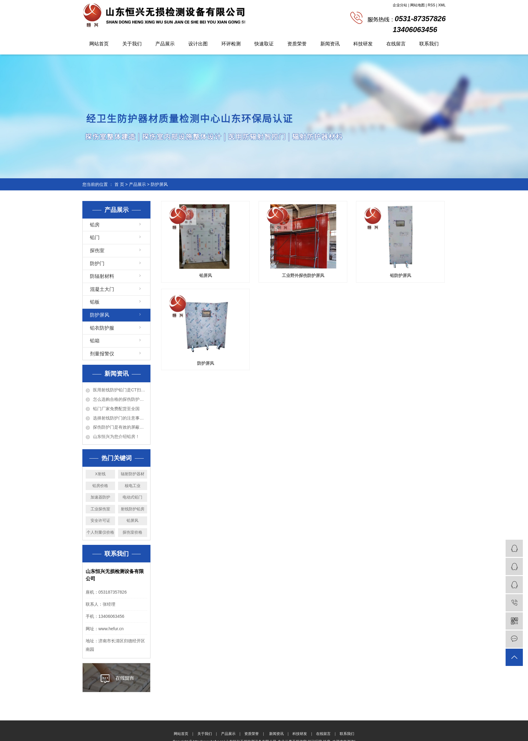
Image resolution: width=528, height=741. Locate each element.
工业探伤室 (100, 509)
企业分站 (400, 5)
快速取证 (264, 43)
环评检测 (231, 43)
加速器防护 (100, 497)
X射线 (100, 474)
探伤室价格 (132, 532)
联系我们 (429, 43)
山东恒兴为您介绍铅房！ (116, 436)
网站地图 (417, 5)
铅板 (95, 302)
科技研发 (363, 43)
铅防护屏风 (400, 275)
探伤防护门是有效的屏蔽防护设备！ (120, 427)
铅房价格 (100, 485)
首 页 (119, 184)
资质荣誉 (297, 43)
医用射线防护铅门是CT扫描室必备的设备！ (120, 389)
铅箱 (95, 340)
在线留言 (396, 43)
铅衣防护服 (102, 328)
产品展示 (165, 43)
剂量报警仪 (102, 353)
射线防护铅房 (132, 509)
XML (442, 5)
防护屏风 (159, 184)
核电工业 (132, 485)
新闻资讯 (330, 43)
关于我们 (132, 43)
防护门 (97, 263)
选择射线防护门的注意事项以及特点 (120, 418)
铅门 (95, 237)
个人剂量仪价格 (100, 532)
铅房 (95, 224)
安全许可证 (100, 520)
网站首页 (99, 43)
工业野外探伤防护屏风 (303, 275)
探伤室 (97, 250)
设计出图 (198, 43)
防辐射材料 (102, 276)
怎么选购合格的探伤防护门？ (120, 399)
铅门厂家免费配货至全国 (116, 408)
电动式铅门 (132, 497)
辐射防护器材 (132, 474)
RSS (431, 5)
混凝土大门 (102, 289)
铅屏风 (132, 520)
